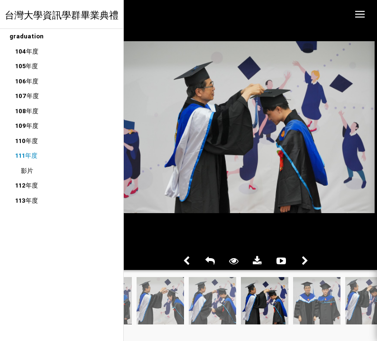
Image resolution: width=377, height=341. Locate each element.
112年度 (26, 185)
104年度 (26, 51)
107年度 (27, 96)
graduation (26, 36)
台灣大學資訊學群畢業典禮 (62, 15)
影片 (27, 171)
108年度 (26, 111)
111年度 (26, 156)
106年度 (26, 81)
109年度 (26, 126)
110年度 (26, 141)
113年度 (26, 201)
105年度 (26, 66)
